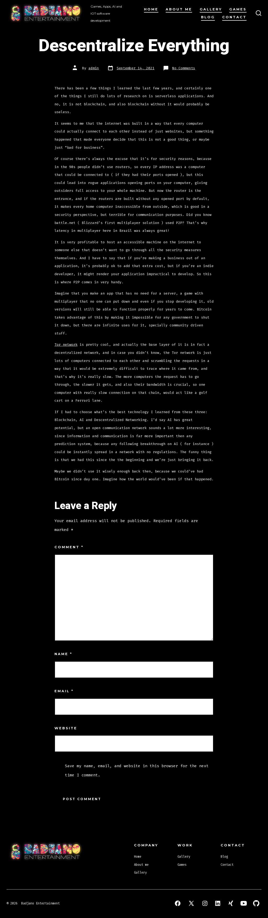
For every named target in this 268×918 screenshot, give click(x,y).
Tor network (65, 344)
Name (63, 654)
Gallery (211, 9)
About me (179, 9)
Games (238, 9)
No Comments (183, 68)
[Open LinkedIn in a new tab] (217, 903)
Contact (234, 17)
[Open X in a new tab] (191, 903)
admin (93, 68)
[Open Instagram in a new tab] (204, 903)
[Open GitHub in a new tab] (256, 903)
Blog (208, 17)
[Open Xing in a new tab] (230, 903)
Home (151, 9)
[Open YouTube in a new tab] (243, 903)
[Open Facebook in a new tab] (177, 903)
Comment (68, 547)
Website (65, 728)
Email (64, 691)
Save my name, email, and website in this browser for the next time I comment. (137, 770)
